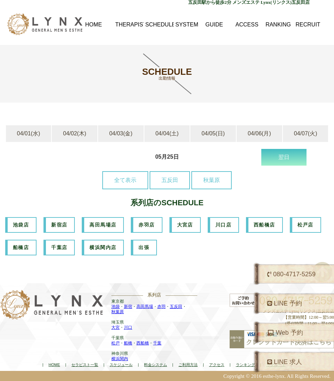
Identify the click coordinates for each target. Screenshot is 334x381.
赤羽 (161, 306)
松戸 (115, 343)
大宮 (115, 327)
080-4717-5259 (291, 274)
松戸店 (305, 225)
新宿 (128, 306)
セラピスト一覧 (84, 365)
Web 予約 (285, 332)
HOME (54, 365)
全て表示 (125, 180)
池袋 (115, 306)
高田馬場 (144, 306)
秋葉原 (211, 180)
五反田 (169, 180)
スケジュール (121, 365)
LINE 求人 (284, 361)
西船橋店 (264, 225)
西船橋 (142, 343)
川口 (128, 327)
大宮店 (185, 225)
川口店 (223, 225)
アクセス (216, 365)
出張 (143, 247)
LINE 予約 (284, 303)
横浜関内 (119, 358)
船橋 (128, 343)
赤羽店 (146, 225)
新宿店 (59, 225)
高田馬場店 (102, 225)
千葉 (157, 343)
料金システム (155, 365)
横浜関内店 (102, 247)
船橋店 (21, 247)
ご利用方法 (188, 365)
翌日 (283, 157)
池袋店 (21, 225)
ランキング (245, 365)
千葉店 (59, 247)
